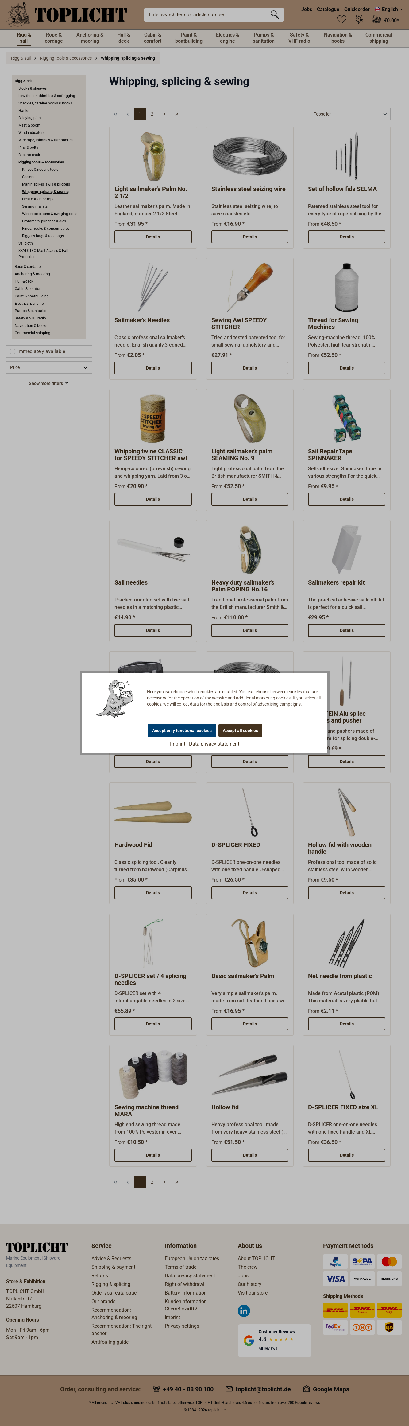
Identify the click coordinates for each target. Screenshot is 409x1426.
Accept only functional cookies (182, 730)
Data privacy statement (214, 744)
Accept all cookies (240, 730)
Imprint (177, 744)
